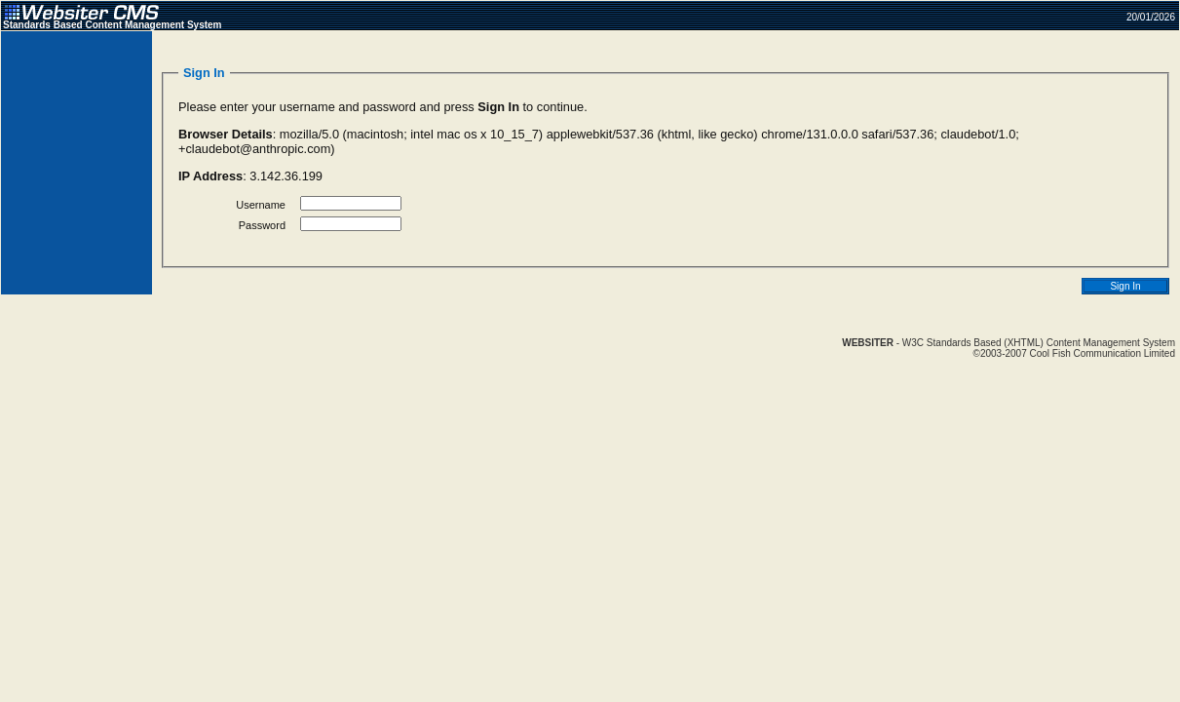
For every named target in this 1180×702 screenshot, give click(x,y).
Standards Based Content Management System (112, 25)
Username (260, 205)
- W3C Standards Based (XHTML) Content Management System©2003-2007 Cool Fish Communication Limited (1008, 348)
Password (262, 225)
